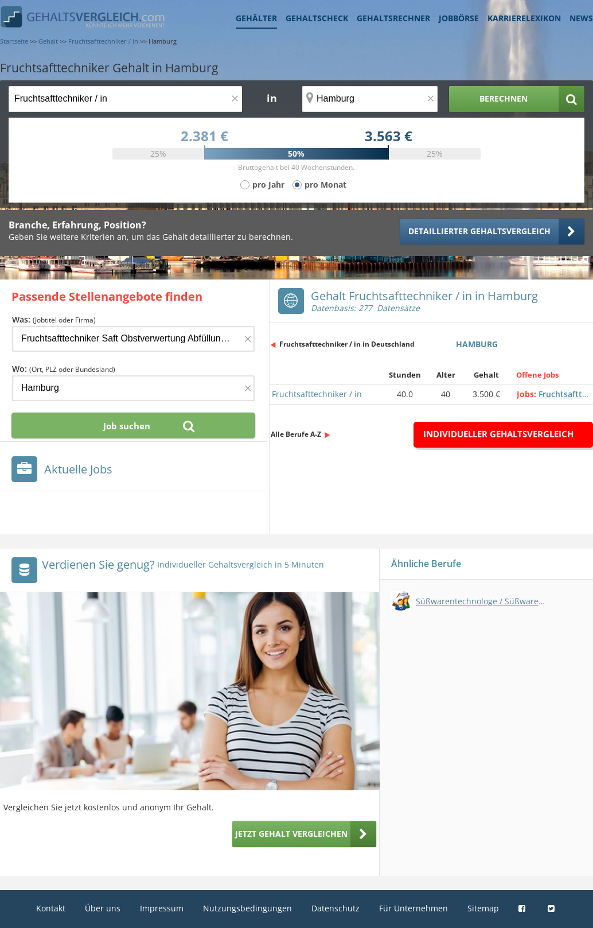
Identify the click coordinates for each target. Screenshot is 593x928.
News (581, 18)
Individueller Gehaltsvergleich (498, 434)
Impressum (162, 908)
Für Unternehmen (413, 908)
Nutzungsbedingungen (247, 908)
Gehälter (256, 18)
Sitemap (483, 908)
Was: (54, 319)
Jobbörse (459, 18)
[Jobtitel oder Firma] (133, 339)
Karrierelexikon (524, 18)
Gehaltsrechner (393, 18)
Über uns (102, 908)
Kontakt (50, 908)
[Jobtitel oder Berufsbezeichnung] (125, 99)
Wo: (63, 368)
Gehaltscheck (317, 18)
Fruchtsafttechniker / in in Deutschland (347, 344)
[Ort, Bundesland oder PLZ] (370, 99)
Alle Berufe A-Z (296, 434)
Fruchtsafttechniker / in (317, 394)
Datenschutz (335, 908)
